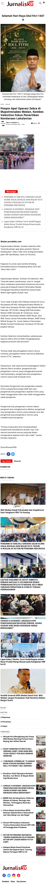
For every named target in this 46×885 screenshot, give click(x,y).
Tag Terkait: (6, 461)
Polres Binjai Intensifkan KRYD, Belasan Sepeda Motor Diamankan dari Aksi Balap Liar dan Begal (18, 812)
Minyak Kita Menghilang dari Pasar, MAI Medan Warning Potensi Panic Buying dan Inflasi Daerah (18, 738)
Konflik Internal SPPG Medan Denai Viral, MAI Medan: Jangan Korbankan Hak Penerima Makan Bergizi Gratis (23, 698)
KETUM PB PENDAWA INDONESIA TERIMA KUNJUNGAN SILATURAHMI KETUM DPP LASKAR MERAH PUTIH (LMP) (18, 838)
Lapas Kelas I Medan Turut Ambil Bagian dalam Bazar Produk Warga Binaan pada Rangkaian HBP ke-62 (22, 224)
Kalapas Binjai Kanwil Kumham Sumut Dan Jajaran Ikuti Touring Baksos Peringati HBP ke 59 (17, 849)
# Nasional (5, 717)
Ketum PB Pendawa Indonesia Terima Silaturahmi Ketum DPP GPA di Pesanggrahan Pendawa (19, 825)
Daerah (7, 104)
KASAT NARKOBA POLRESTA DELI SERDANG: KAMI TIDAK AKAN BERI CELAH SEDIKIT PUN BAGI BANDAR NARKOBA (18, 752)
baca (34, 123)
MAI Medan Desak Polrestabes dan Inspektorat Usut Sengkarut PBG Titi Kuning (22, 511)
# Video (4, 726)
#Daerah (17, 461)
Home (2, 104)
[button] (44, 1)
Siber (13, 881)
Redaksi (5, 881)
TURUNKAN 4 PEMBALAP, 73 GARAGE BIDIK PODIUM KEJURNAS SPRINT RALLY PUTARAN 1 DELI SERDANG (19, 763)
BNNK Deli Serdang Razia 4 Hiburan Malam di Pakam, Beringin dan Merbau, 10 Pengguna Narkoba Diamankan (18, 801)
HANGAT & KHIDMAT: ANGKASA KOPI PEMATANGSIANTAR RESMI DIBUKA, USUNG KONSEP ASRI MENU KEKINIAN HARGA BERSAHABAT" (22, 213)
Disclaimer (21, 881)
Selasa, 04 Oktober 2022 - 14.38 (15, 124)
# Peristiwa (6, 722)
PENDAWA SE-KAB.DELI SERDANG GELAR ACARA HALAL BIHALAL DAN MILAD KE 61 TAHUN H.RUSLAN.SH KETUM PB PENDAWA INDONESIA (23, 201)
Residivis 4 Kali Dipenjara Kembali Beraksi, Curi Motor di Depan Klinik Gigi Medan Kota (18, 775)
